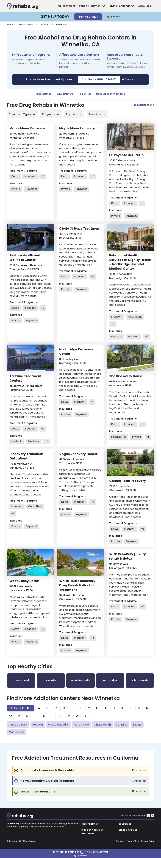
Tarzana (122, 724)
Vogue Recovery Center (78, 454)
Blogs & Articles (128, 829)
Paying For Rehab (119, 6)
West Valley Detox (24, 581)
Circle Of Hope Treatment (80, 228)
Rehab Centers (26, 24)
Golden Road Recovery (127, 481)
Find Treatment (65, 6)
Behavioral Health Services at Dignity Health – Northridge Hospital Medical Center (130, 262)
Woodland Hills (58, 724)
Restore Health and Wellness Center (24, 257)
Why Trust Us (65, 94)
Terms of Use (132, 841)
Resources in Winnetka (110, 94)
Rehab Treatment (90, 6)
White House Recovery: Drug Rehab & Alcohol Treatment (77, 585)
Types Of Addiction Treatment (91, 831)
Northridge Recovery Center (76, 351)
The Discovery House (126, 376)
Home (10, 24)
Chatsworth (102, 724)
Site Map (120, 841)
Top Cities (84, 94)
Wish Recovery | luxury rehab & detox (127, 556)
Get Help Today (80, 852)
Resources (144, 6)
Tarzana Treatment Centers (25, 378)
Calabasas (16, 732)
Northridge (81, 724)
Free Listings (44, 94)
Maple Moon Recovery (27, 128)
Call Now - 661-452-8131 (98, 79)
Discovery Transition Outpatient (26, 456)
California (44, 24)
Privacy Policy (147, 841)
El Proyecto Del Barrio (126, 155)
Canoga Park (18, 724)
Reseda (37, 724)
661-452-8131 (88, 17)
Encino (137, 724)
